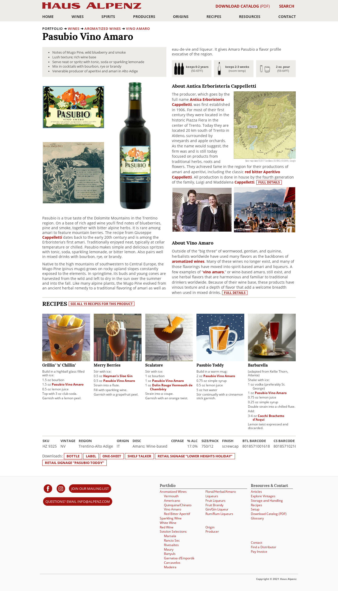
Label (91, 456)
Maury (168, 549)
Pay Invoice (259, 551)
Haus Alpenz (91, 8)
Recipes (213, 16)
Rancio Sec (172, 540)
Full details (269, 182)
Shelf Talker (139, 456)
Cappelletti (52, 237)
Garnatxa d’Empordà (179, 558)
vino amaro (213, 271)
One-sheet (111, 456)
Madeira (170, 567)
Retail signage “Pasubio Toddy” (74, 462)
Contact (287, 16)
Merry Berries (107, 366)
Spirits (108, 16)
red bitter (253, 171)
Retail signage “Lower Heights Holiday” (195, 456)
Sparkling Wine (171, 518)
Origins (181, 16)
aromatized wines (188, 261)
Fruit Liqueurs (215, 500)
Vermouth (171, 496)
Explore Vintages (263, 496)
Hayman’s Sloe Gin (118, 376)
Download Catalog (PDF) (269, 514)
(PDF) (242, 6)
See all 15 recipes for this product (102, 304)
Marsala (170, 536)
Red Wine (166, 527)
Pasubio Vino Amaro (67, 384)
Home (48, 16)
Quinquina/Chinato (177, 505)
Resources (249, 16)
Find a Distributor (263, 547)
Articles (256, 491)
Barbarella (258, 366)
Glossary (257, 518)
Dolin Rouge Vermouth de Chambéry (171, 387)
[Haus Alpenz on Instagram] (61, 488)
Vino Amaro (138, 28)
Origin (209, 527)
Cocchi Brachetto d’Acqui (268, 418)
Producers (144, 16)
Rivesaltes (171, 545)
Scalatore (154, 366)
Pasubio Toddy (210, 366)
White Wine (168, 522)
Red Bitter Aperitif (177, 514)
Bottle (73, 456)
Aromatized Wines (102, 28)
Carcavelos (172, 562)
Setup (255, 509)
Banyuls (170, 553)
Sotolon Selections (173, 531)
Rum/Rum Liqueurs (219, 514)
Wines (78, 16)
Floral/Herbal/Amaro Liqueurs (220, 493)
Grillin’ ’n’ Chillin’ (59, 366)
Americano (172, 500)
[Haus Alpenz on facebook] (48, 488)
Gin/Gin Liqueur (216, 509)
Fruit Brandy (214, 505)
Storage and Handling (267, 500)
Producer (212, 531)
